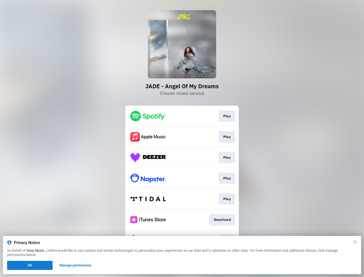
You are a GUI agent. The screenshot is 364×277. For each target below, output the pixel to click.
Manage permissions (75, 265)
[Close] (355, 241)
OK (30, 265)
